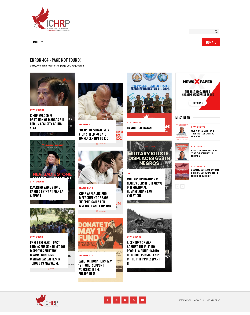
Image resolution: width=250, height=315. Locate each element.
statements (37, 113)
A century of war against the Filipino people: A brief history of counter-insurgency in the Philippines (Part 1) (143, 256)
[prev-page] (177, 190)
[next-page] (182, 190)
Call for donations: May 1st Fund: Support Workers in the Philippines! (95, 270)
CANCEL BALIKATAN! (139, 131)
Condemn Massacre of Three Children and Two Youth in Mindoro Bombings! (205, 176)
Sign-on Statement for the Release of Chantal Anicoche (202, 136)
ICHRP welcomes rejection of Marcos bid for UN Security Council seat (47, 125)
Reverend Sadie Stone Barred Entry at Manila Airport (46, 194)
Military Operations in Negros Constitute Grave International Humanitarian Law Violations (144, 190)
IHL (128, 177)
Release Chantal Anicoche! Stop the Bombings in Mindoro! (204, 156)
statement (36, 240)
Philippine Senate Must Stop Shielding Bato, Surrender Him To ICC (94, 137)
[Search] (216, 31)
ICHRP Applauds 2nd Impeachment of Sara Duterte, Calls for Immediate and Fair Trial (95, 203)
